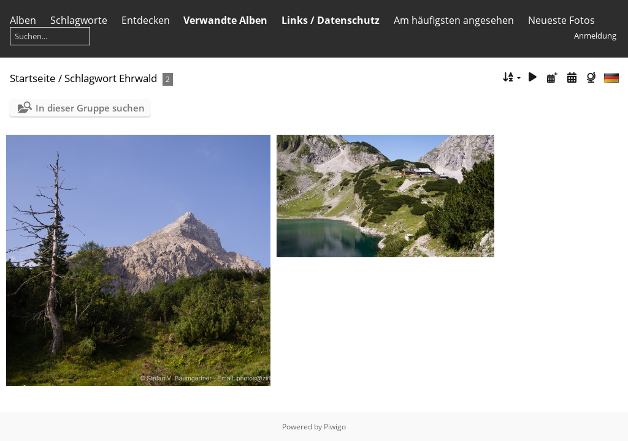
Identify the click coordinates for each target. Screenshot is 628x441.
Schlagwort (90, 78)
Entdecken (145, 20)
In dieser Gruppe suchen (90, 108)
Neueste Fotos (561, 20)
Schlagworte (78, 20)
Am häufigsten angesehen (454, 20)
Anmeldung (595, 35)
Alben (23, 20)
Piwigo (335, 426)
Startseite (33, 78)
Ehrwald (138, 78)
